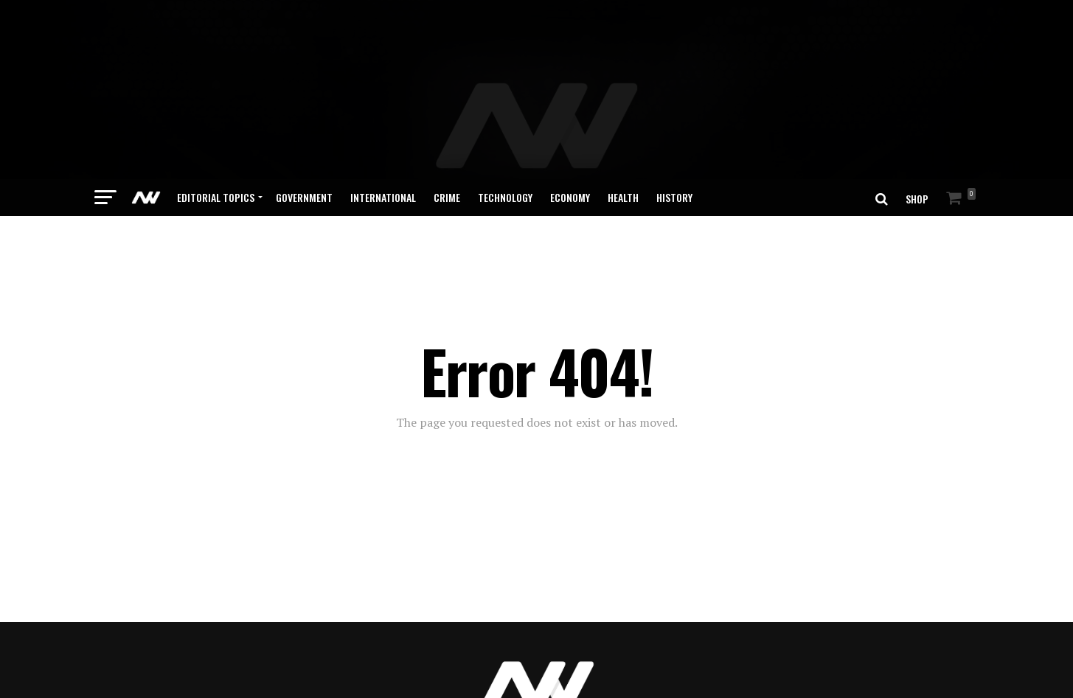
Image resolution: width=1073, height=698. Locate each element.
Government (304, 147)
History (674, 147)
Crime (447, 147)
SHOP (917, 148)
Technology (505, 147)
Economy (570, 147)
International (383, 147)
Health (623, 147)
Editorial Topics (215, 147)
